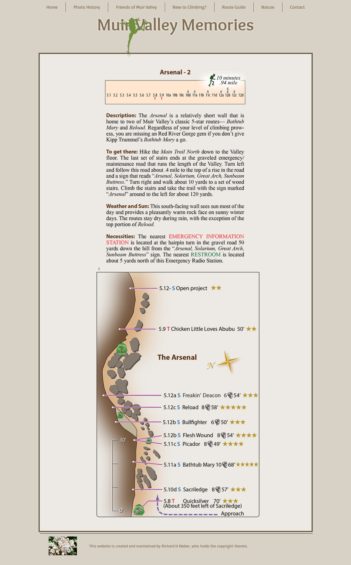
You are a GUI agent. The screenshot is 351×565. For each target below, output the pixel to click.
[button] (87, 7)
